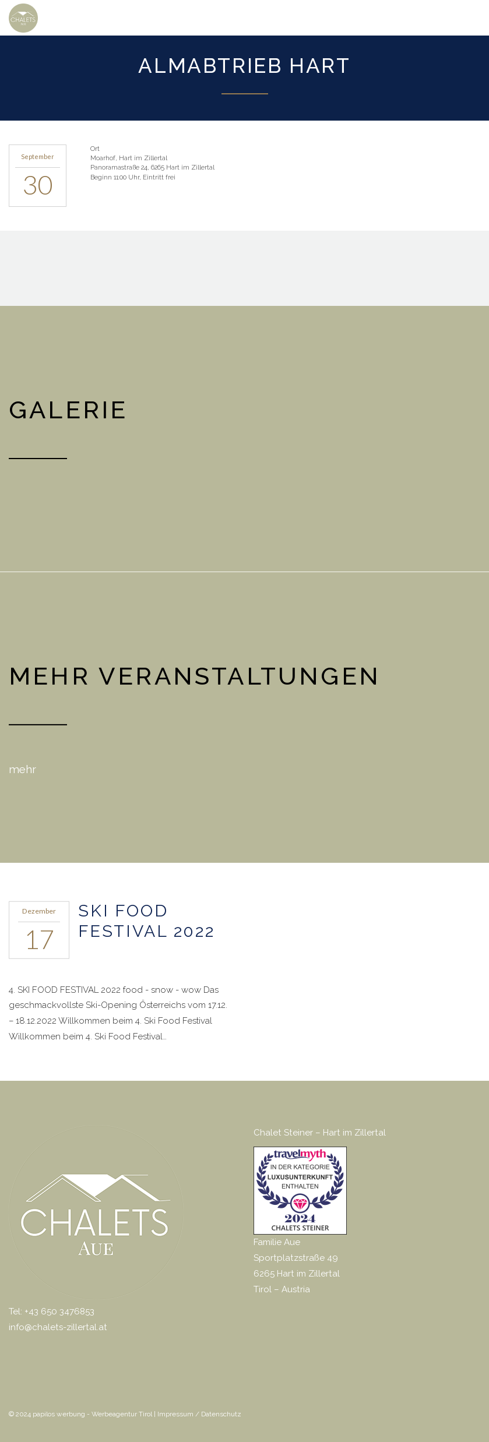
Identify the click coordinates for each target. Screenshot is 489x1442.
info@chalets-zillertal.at (58, 1326)
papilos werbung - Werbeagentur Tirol (92, 1413)
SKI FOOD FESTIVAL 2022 (146, 920)
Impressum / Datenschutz (199, 1413)
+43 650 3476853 (59, 1311)
